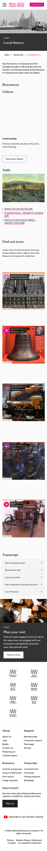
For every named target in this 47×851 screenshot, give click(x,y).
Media (5, 744)
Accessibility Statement (29, 843)
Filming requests (32, 777)
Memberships (30, 737)
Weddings (29, 780)
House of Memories (12, 773)
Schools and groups (12, 769)
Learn (7, 55)
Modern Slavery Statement (29, 840)
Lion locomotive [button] (12, 577)
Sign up (10, 803)
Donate (27, 748)
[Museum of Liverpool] (13, 673)
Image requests (10, 780)
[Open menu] (4, 5)
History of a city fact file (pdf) (18, 209)
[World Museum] (34, 673)
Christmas (29, 773)
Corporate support (33, 740)
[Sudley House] (34, 699)
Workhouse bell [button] (12, 570)
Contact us (7, 748)
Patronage (29, 744)
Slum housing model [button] (15, 563)
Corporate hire (31, 769)
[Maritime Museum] (34, 686)
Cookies (12, 843)
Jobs (4, 740)
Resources (18, 55)
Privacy (10, 840)
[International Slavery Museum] (13, 686)
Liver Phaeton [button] (11, 592)
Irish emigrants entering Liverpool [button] (21, 585)
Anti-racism (8, 777)
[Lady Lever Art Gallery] (13, 713)
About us (6, 737)
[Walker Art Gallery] (13, 699)
